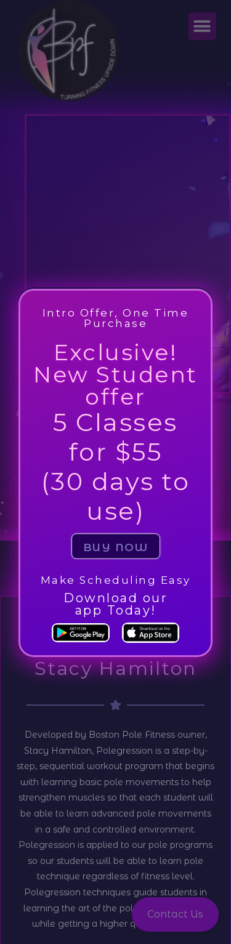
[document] (115, 472)
